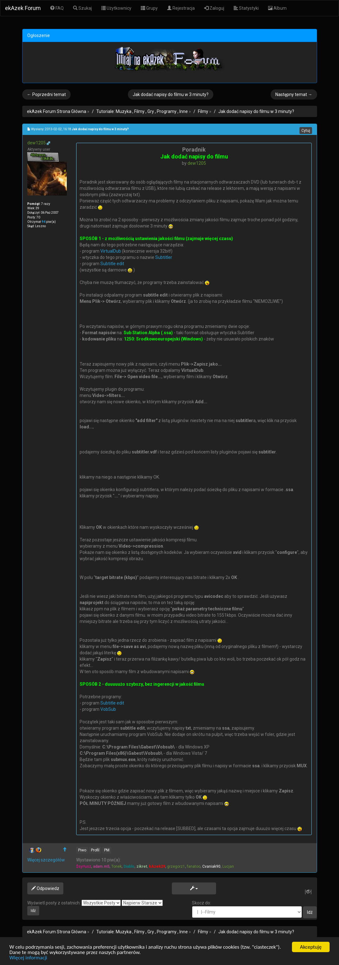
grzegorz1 (176, 866)
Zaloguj (214, 8)
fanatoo (193, 866)
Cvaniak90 (211, 866)
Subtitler (163, 257)
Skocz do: (247, 909)
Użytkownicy (116, 8)
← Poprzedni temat (46, 94)
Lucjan (228, 866)
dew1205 (36, 142)
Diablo (129, 866)
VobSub (108, 709)
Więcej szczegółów (46, 859)
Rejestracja (181, 8)
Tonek (116, 866)
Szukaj (82, 8)
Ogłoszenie (38, 35)
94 (43, 221)
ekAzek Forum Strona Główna (56, 111)
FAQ (57, 8)
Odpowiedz (45, 888)
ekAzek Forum (23, 8)
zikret (141, 866)
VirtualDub (110, 251)
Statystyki (246, 8)
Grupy (149, 8)
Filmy (203, 111)
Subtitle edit (112, 263)
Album (277, 8)
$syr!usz (83, 866)
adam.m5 (101, 866)
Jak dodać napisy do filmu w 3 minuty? (171, 94)
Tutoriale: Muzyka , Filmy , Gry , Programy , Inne (142, 111)
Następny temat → (293, 94)
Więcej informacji (28, 958)
